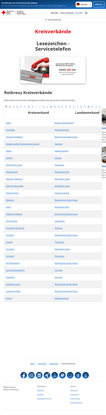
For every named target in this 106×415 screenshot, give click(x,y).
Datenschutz (75, 398)
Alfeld (8, 151)
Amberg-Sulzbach (14, 214)
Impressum (74, 394)
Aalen (8, 122)
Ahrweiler (10, 130)
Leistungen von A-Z (44, 398)
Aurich (9, 298)
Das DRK (79, 13)
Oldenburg (60, 221)
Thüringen (59, 165)
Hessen (58, 158)
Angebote (40, 390)
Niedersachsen (62, 151)
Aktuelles (54, 13)
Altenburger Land (14, 165)
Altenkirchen (12, 172)
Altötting (10, 200)
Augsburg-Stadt (13, 291)
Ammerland (11, 221)
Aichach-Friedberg (14, 137)
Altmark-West (12, 193)
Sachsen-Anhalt (62, 193)
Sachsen (59, 144)
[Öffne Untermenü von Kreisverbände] (53, 19)
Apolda (9, 242)
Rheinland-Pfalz (62, 130)
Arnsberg (10, 249)
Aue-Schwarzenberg (15, 270)
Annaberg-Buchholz (15, 228)
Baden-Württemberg (64, 122)
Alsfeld (9, 158)
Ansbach (10, 235)
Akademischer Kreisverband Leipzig (22, 144)
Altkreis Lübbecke (14, 179)
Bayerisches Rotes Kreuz (66, 137)
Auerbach (10, 277)
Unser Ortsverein (67, 13)
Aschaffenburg (13, 263)
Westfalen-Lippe (62, 179)
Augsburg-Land (13, 284)
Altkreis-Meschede (14, 186)
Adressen (74, 390)
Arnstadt (10, 256)
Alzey (8, 207)
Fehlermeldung (76, 402)
